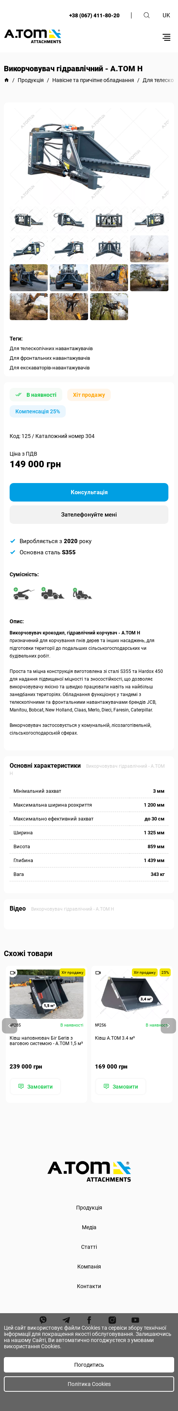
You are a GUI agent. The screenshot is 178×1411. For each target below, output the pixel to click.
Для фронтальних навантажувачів (50, 358)
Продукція (89, 1208)
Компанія (89, 1266)
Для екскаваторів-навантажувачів (50, 368)
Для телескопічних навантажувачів (51, 348)
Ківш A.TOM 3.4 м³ (115, 1038)
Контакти (89, 1286)
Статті (89, 1247)
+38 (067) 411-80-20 (94, 15)
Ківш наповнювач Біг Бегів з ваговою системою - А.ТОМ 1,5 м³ (46, 1040)
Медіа (89, 1227)
